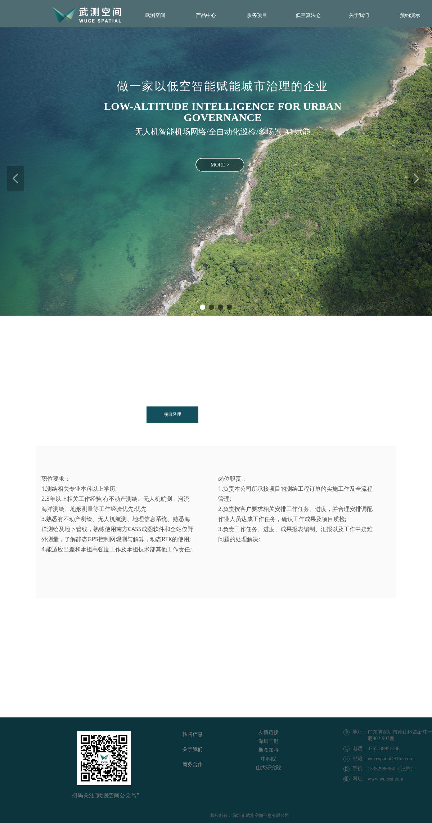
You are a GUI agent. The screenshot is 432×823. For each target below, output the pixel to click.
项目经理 (172, 414)
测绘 (263, 414)
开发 (220, 414)
